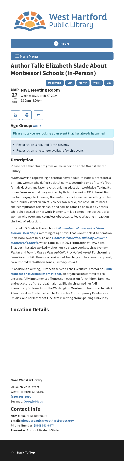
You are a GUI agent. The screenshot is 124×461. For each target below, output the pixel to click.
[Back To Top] (62, 452)
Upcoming (54, 82)
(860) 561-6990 (21, 396)
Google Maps (33, 401)
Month (83, 82)
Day (108, 82)
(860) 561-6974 (44, 425)
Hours (67, 43)
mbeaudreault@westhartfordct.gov (47, 420)
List (70, 82)
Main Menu (26, 55)
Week (96, 82)
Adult (37, 126)
